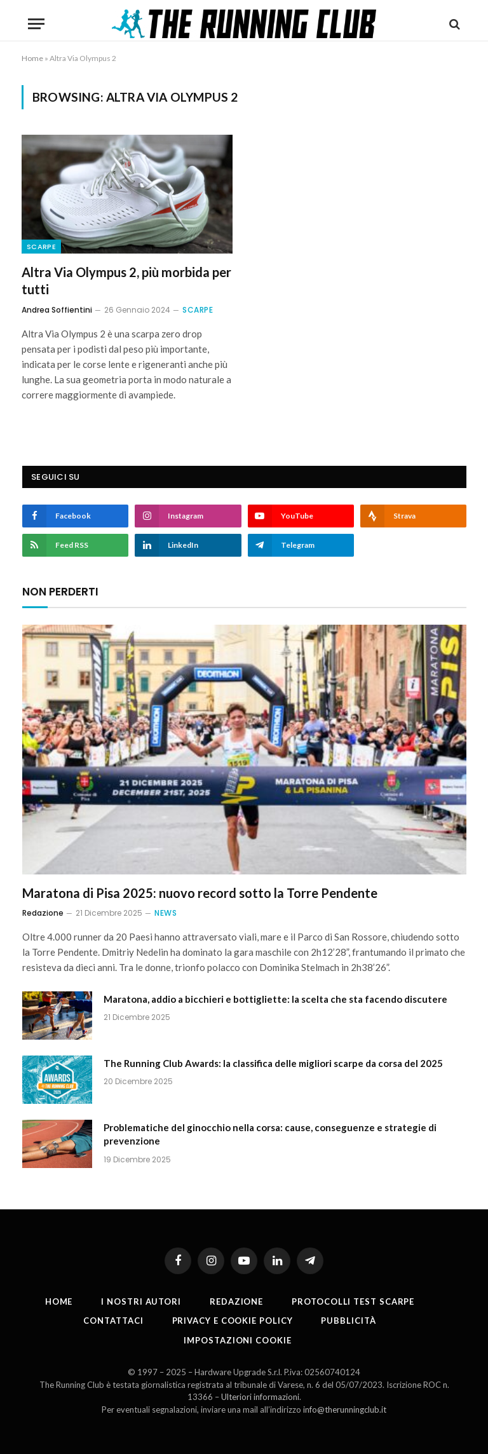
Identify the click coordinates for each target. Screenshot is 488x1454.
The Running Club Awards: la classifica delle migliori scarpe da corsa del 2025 (273, 1063)
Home (32, 58)
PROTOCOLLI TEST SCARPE (353, 1301)
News (165, 912)
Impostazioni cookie (237, 1340)
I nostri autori (141, 1301)
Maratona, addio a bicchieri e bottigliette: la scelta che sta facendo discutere (275, 999)
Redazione (43, 912)
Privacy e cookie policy (232, 1320)
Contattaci (113, 1320)
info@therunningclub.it (344, 1409)
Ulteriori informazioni (260, 1397)
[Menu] (36, 24)
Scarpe (41, 246)
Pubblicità (348, 1320)
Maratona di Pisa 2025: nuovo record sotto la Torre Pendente (199, 892)
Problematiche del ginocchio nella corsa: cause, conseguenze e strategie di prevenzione (270, 1134)
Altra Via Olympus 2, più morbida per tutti (126, 280)
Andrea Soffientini (57, 309)
